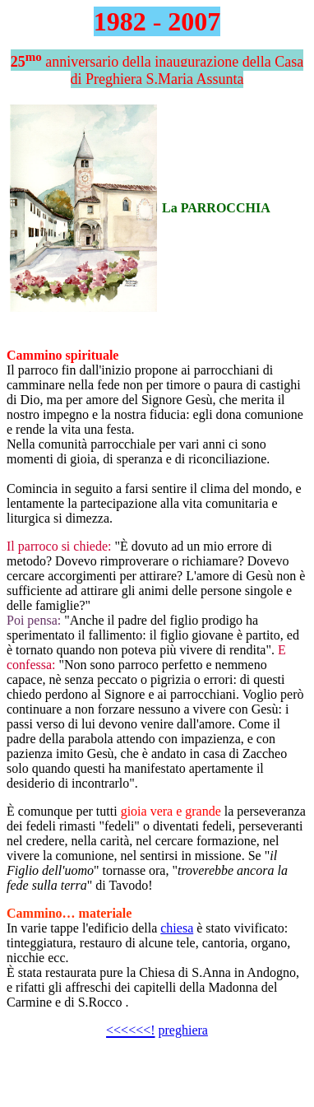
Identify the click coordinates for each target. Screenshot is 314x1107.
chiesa (176, 928)
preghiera (183, 1030)
